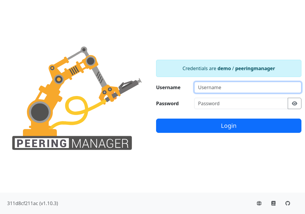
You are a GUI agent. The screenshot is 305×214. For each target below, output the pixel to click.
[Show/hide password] (294, 103)
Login (228, 126)
